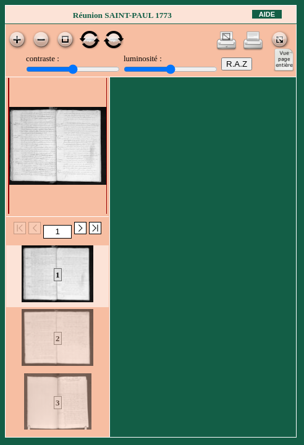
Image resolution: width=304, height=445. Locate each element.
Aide (267, 14)
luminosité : (143, 58)
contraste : (42, 58)
